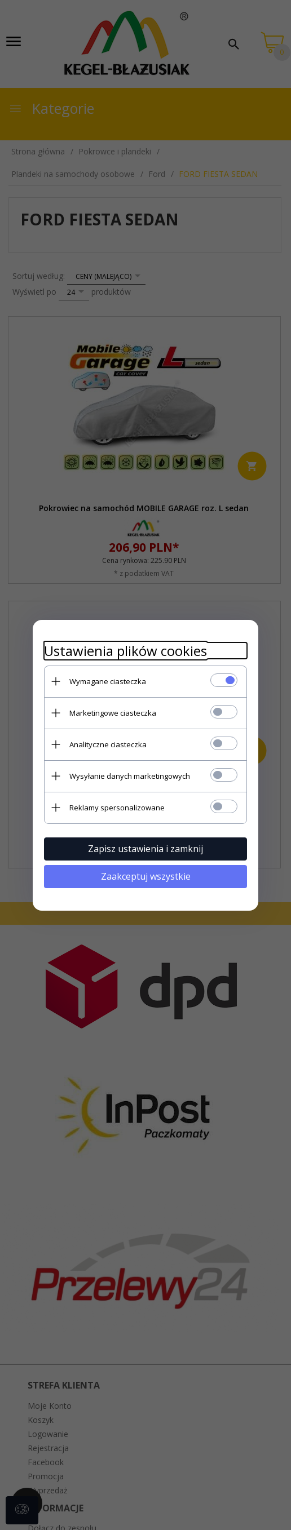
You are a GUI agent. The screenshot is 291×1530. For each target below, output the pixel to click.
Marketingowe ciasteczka (112, 713)
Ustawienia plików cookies (125, 650)
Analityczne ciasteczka (108, 744)
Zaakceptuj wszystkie (146, 876)
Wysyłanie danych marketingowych (129, 776)
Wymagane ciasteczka (107, 681)
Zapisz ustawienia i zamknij (145, 848)
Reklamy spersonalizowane (117, 807)
